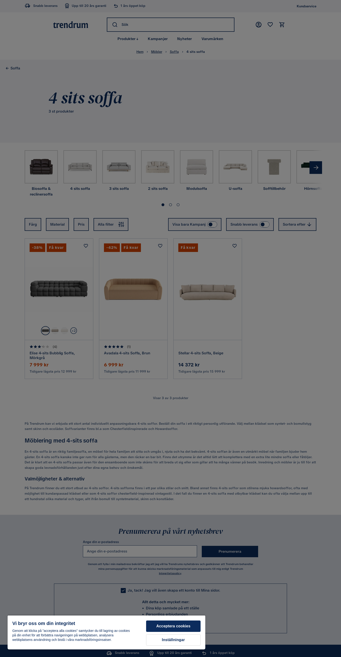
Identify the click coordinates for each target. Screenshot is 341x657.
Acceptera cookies (173, 626)
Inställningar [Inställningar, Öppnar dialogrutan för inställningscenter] (173, 640)
